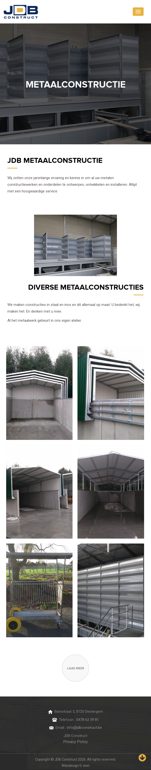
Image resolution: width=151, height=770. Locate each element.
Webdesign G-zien (75, 766)
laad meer (75, 668)
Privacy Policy (75, 741)
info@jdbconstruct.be (84, 727)
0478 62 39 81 (87, 719)
